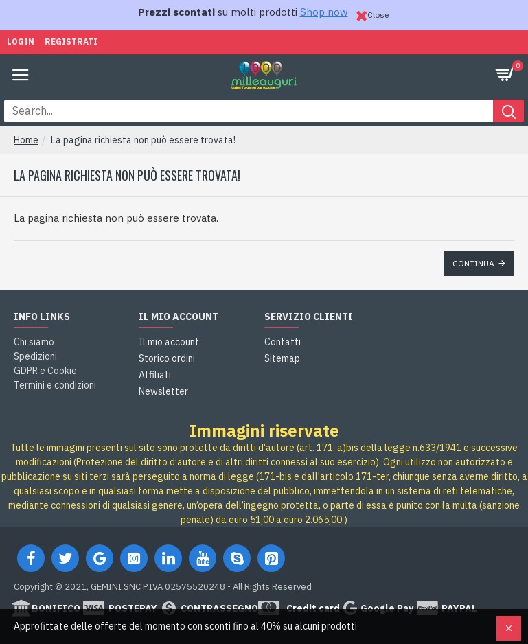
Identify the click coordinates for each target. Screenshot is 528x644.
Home (26, 140)
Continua (473, 263)
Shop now (324, 12)
